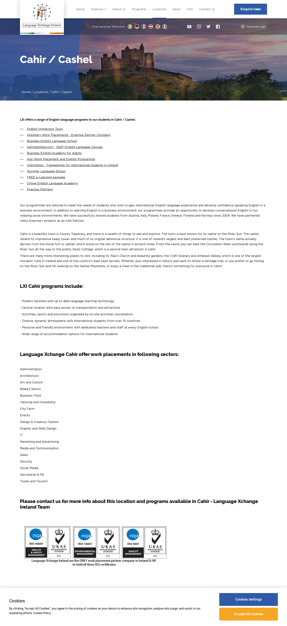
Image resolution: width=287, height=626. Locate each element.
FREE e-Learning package (46, 177)
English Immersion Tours (45, 129)
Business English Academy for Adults (54, 153)
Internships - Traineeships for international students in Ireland (72, 165)
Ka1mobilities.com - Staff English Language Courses (65, 147)
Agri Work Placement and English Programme (61, 159)
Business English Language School (52, 141)
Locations (41, 92)
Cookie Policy (42, 613)
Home (26, 92)
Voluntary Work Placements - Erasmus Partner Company (69, 135)
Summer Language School (46, 171)
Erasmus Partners (40, 189)
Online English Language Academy (52, 183)
